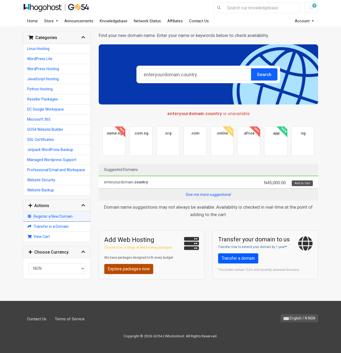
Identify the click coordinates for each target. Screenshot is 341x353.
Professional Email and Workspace (56, 170)
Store (49, 21)
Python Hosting (40, 89)
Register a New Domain (50, 216)
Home (32, 21)
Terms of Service (70, 319)
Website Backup (40, 190)
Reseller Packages (42, 99)
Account (303, 21)
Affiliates (175, 21)
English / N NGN (299, 318)
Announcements (78, 21)
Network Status (147, 21)
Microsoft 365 (39, 119)
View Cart (38, 236)
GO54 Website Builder (45, 129)
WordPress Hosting (43, 69)
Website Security (41, 180)
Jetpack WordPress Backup (50, 150)
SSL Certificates (40, 139)
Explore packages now (129, 268)
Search (264, 74)
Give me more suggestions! (208, 194)
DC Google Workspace (45, 109)
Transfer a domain (238, 258)
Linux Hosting (38, 49)
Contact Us (199, 21)
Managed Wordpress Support (51, 160)
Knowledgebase (113, 21)
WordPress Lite (39, 59)
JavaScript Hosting (43, 79)
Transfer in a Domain (48, 226)
